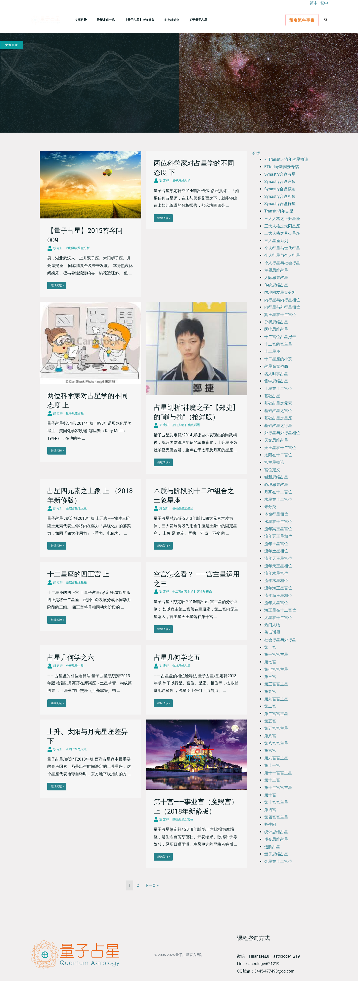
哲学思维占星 (276, 381)
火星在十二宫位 (278, 617)
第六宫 (270, 750)
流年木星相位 (276, 580)
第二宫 (270, 706)
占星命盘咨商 (276, 366)
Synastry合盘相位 (280, 196)
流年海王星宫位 (278, 588)
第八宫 (270, 735)
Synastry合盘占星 (280, 174)
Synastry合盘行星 (280, 203)
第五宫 (270, 721)
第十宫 (270, 795)
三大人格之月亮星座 (282, 233)
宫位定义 (272, 469)
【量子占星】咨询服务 (129, 20)
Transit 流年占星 (278, 211)
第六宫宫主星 (276, 758)
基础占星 (272, 396)
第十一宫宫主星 (278, 773)
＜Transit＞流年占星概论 (286, 159)
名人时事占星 (276, 373)
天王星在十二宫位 (280, 447)
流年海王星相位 (278, 595)
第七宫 (270, 662)
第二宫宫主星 (276, 713)
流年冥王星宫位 (278, 528)
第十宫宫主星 (276, 802)
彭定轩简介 (157, 20)
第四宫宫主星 (276, 817)
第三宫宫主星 (276, 684)
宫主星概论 (274, 462)
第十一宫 (272, 765)
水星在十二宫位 (278, 521)
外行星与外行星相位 (282, 432)
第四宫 (270, 809)
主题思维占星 (276, 270)
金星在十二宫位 (278, 861)
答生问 (270, 824)
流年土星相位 (276, 551)
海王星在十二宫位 (280, 610)
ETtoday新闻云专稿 (281, 166)
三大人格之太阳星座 (282, 226)
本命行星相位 (276, 514)
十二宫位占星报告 (280, 336)
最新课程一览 (100, 20)
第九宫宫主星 (276, 699)
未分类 (270, 506)
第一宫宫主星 (276, 654)
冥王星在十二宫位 (280, 314)
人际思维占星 (276, 277)
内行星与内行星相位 (282, 300)
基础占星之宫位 (278, 410)
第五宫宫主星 (276, 728)
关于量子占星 (180, 20)
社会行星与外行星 (280, 639)
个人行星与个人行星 (282, 255)
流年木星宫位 (276, 573)
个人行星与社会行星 (282, 262)
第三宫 (270, 676)
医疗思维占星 (276, 329)
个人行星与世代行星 (282, 248)
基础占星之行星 (278, 425)
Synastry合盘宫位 (280, 181)
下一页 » (151, 885)
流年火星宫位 (276, 602)
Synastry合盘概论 (280, 189)
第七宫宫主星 (276, 669)
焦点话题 (272, 632)
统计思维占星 (276, 831)
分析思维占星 (276, 322)
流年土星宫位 (276, 543)
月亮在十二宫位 (278, 492)
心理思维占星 (276, 484)
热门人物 (272, 624)
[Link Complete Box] (90, 224)
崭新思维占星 (276, 477)
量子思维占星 (276, 854)
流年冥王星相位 (278, 536)
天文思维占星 (276, 440)
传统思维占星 (276, 285)
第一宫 (270, 647)
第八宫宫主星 (276, 743)
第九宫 (270, 691)
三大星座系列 (276, 240)
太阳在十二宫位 (278, 455)
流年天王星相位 (278, 566)
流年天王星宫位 (278, 558)
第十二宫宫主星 (278, 787)
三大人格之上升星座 (282, 218)
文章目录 (79, 20)
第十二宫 (272, 780)
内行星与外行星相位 (282, 307)
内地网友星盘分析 (280, 292)
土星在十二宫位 (278, 388)
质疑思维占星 (276, 839)
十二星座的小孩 (278, 359)
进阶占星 (272, 846)
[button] (302, 20)
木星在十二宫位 (278, 499)
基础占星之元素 (278, 403)
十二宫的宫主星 (278, 344)
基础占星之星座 (278, 418)
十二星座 (272, 351)
